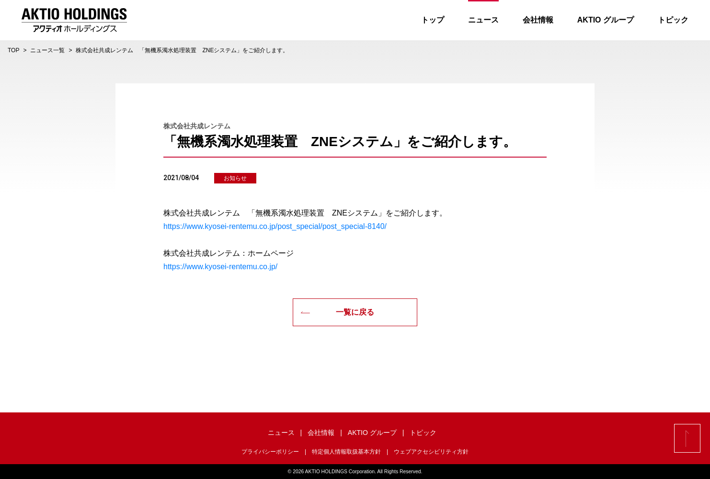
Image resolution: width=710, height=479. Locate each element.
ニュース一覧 (47, 50)
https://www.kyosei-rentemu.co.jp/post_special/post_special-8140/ (275, 226)
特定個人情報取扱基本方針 (346, 451)
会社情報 (538, 20)
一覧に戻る (337, 312)
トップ (432, 20)
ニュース (483, 20)
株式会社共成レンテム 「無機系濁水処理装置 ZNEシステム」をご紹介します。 (182, 50)
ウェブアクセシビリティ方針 (431, 451)
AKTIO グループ (605, 20)
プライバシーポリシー (270, 451)
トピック (673, 20)
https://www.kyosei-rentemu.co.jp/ (220, 266)
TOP (13, 50)
